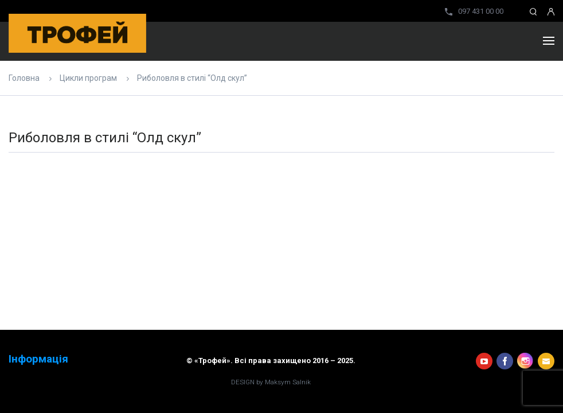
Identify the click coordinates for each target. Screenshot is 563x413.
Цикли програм (88, 78)
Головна (24, 78)
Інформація (38, 359)
